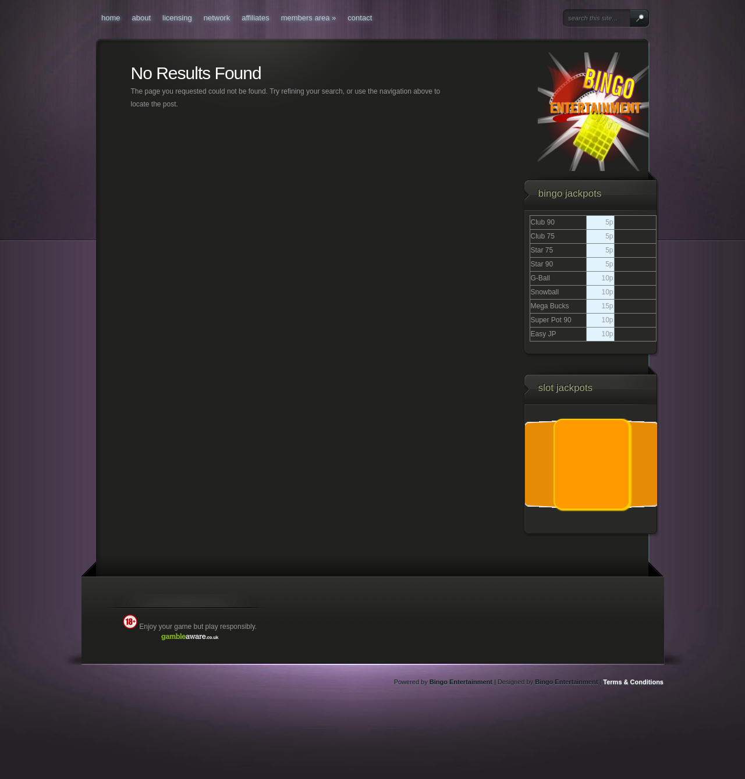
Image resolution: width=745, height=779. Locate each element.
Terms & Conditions (633, 681)
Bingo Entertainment (461, 681)
